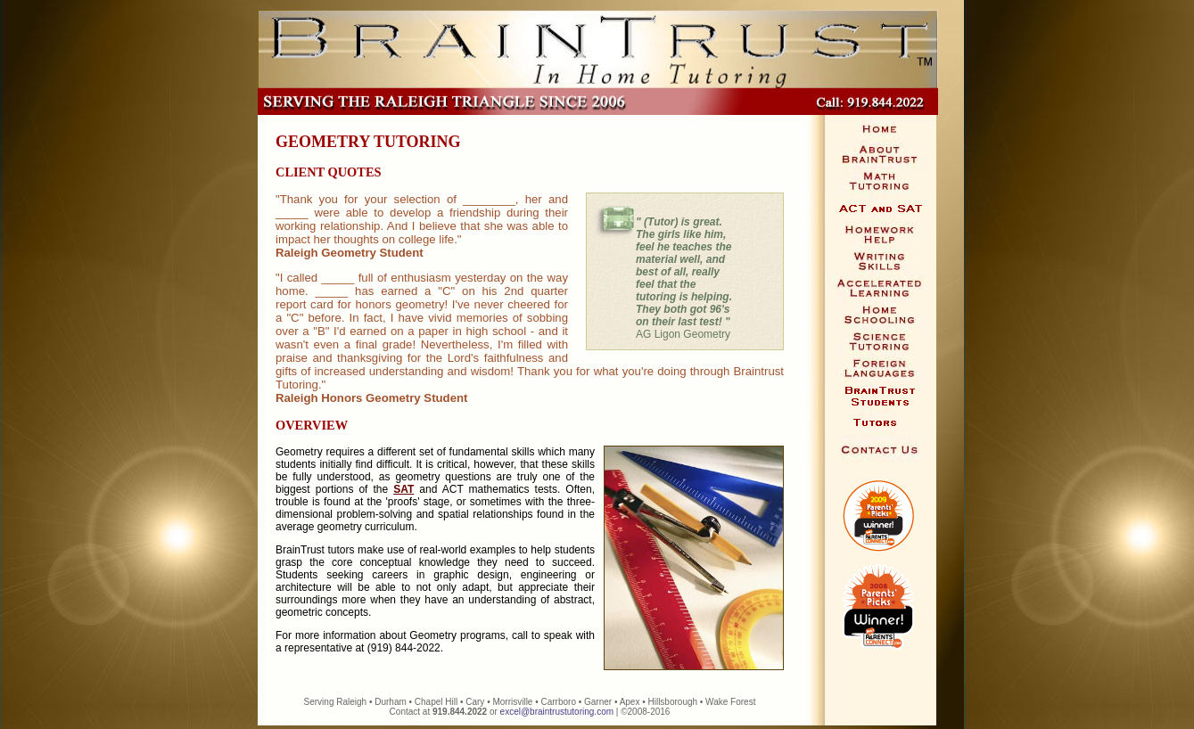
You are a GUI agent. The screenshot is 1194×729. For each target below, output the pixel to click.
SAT (403, 489)
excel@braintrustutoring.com (556, 712)
